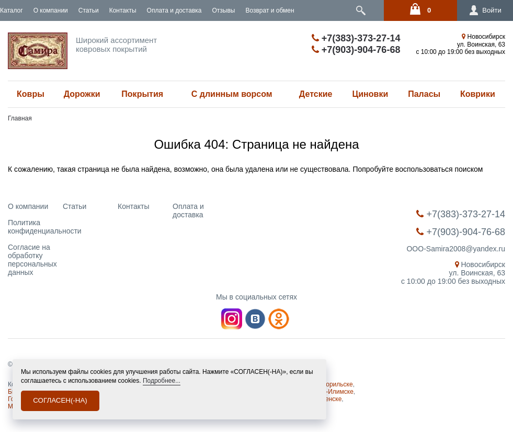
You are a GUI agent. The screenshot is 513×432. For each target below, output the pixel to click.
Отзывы (223, 10)
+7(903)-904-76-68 (356, 50)
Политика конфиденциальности (45, 226)
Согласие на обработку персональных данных (32, 259)
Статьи (88, 10)
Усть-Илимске (333, 391)
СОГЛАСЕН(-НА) (60, 400)
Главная (20, 118)
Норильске (337, 384)
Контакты (122, 10)
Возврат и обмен (269, 10)
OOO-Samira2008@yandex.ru (455, 249)
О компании (50, 10)
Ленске (331, 399)
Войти (479, 10)
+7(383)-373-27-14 (356, 38)
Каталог (11, 10)
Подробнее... (161, 380)
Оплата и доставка (174, 10)
